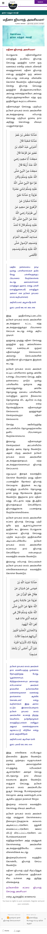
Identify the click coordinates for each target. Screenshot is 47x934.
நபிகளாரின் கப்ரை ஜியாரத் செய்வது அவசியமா (23, 889)
